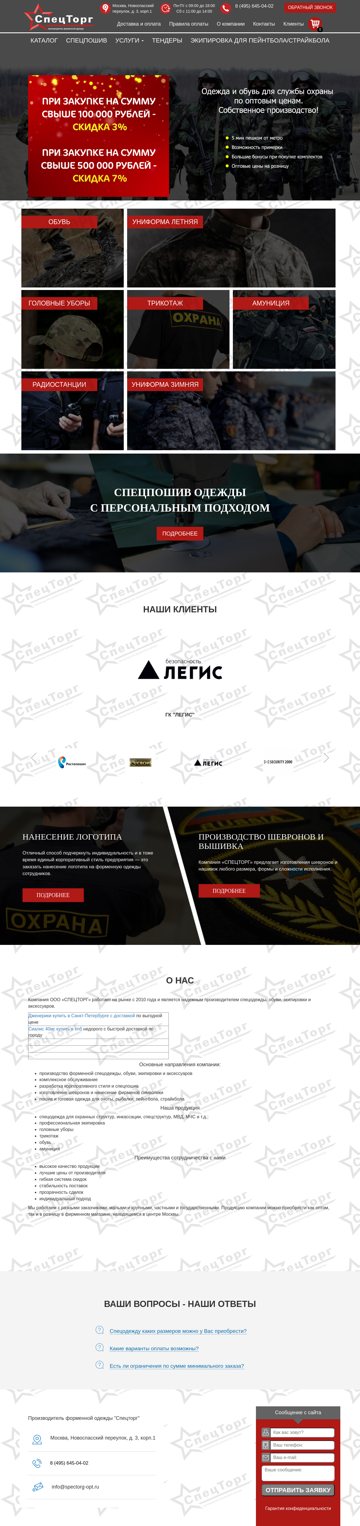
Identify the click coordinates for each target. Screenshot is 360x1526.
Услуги (129, 40)
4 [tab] (167, 783)
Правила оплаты (188, 24)
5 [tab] (176, 783)
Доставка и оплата (139, 24)
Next (326, 758)
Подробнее (180, 533)
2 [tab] (150, 783)
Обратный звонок (310, 7)
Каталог (44, 40)
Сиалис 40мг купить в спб (55, 1029)
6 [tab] (184, 783)
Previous (33, 758)
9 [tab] (209, 783)
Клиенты (294, 24)
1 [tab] (142, 783)
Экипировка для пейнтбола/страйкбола (259, 40)
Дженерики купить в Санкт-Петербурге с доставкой (81, 1015)
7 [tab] (192, 783)
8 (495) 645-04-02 (254, 6)
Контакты (264, 24)
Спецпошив (86, 40)
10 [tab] (218, 783)
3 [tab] (159, 783)
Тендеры (167, 40)
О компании (231, 24)
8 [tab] (201, 783)
